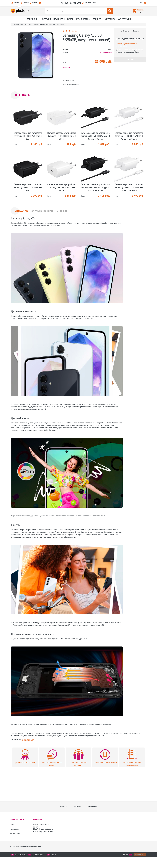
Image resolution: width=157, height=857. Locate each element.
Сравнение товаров (38, 854)
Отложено (53, 854)
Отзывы (62, 211)
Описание (21, 211)
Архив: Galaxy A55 (28, 739)
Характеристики (42, 211)
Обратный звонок (90, 3)
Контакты (35, 3)
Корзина (125, 854)
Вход (140, 3)
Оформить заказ (139, 854)
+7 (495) (71, 2)
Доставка (16, 3)
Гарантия (26, 3)
